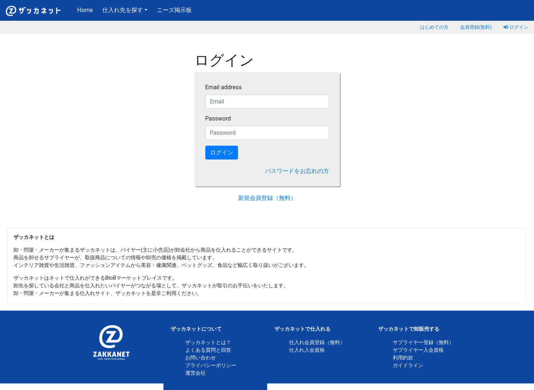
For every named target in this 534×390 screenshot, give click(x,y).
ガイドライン (408, 365)
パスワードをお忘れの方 (297, 171)
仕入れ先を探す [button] (122, 10)
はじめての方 (434, 27)
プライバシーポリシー (210, 365)
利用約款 (403, 358)
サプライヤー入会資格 (418, 350)
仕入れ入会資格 (307, 350)
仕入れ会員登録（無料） (317, 342)
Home (86, 9)
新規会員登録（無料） (267, 197)
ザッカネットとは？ (208, 342)
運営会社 (195, 373)
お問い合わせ (200, 358)
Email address (223, 87)
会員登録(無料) (476, 27)
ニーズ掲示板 (174, 10)
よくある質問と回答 (208, 350)
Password (218, 118)
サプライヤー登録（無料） (423, 342)
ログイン (515, 27)
